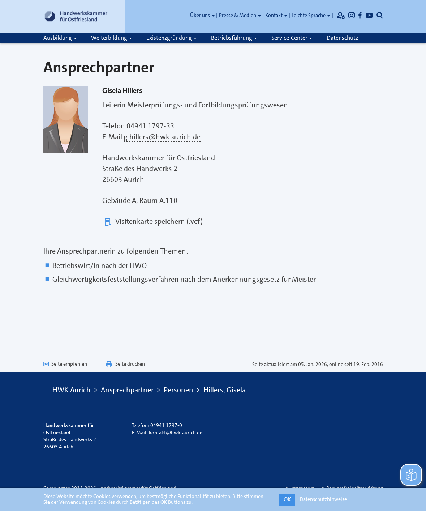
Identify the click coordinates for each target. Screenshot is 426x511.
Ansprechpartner (127, 390)
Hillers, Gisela (224, 390)
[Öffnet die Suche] (379, 15)
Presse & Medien (240, 15)
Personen (178, 390)
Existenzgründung (171, 38)
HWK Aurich (71, 390)
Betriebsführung (234, 38)
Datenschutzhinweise (323, 499)
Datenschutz (342, 38)
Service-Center (291, 38)
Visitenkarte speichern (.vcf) (152, 221)
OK (287, 499)
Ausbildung (60, 38)
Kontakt (276, 15)
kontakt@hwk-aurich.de (175, 432)
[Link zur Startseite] (75, 16)
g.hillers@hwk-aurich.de (162, 136)
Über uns (202, 15)
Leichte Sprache (311, 15)
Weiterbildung (111, 38)
